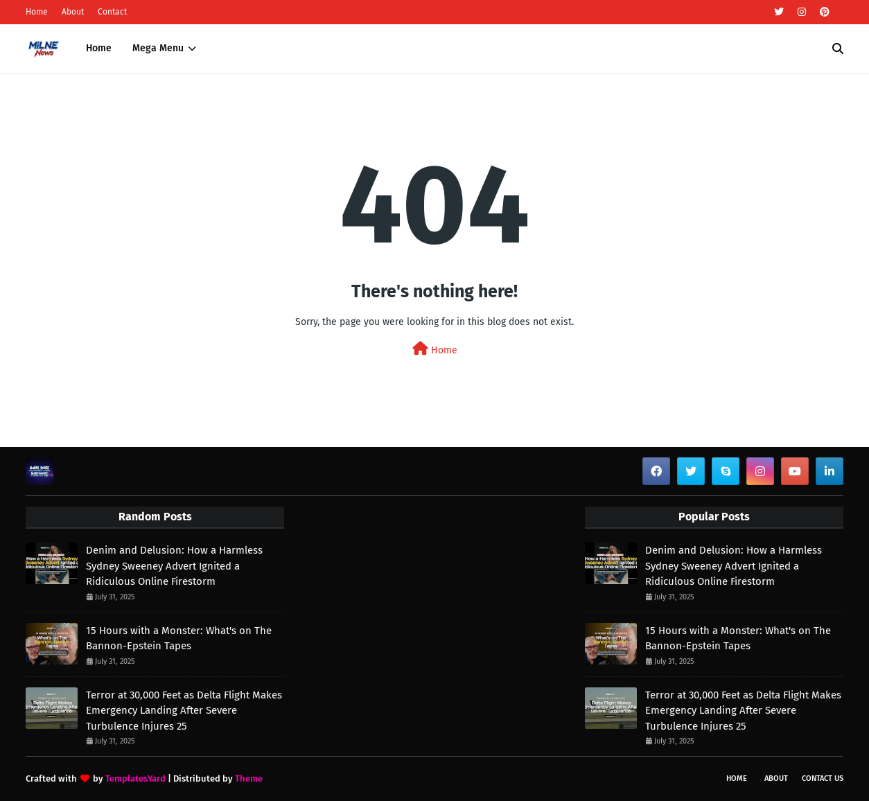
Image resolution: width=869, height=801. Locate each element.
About (73, 12)
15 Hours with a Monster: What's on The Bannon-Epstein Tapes (179, 638)
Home (37, 12)
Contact (112, 12)
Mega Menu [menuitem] (158, 48)
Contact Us (822, 778)
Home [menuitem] (99, 48)
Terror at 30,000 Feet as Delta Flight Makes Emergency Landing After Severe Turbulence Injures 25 (184, 710)
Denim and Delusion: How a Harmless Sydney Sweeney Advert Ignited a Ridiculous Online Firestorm (174, 566)
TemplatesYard (135, 778)
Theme (249, 778)
